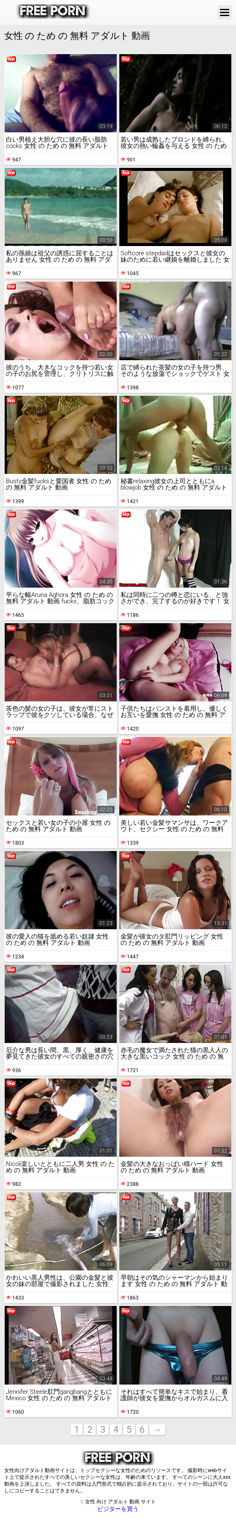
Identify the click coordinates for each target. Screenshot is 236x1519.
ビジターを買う (118, 1508)
